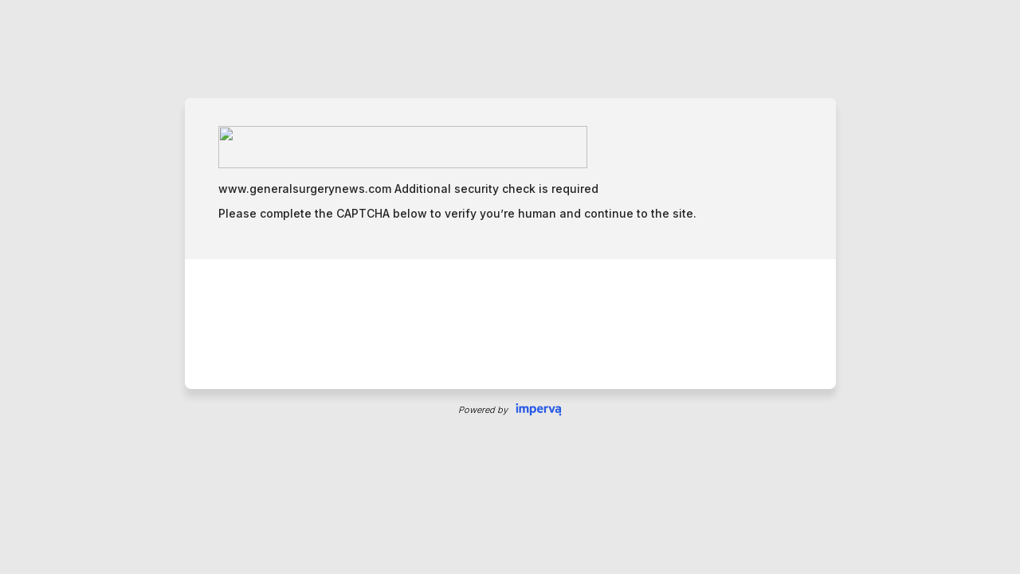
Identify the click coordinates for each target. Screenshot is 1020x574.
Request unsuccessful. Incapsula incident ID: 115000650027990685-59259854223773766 (510, 287)
